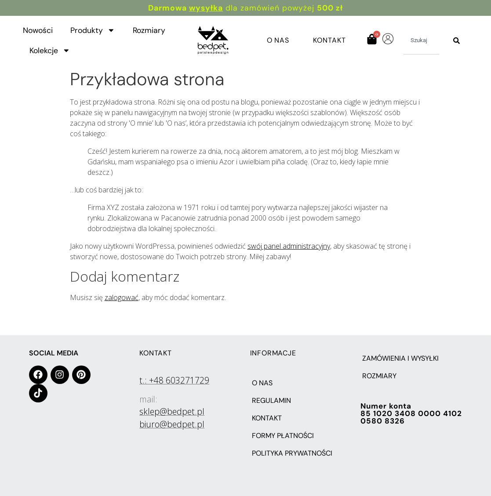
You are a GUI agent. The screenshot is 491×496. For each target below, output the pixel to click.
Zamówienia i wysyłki (400, 358)
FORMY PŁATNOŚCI (283, 435)
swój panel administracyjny (288, 246)
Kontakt (329, 40)
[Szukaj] (456, 40)
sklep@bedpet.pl (171, 411)
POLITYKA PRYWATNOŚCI (292, 453)
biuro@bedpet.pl (171, 424)
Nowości (38, 30)
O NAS (262, 382)
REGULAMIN (271, 400)
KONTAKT (267, 418)
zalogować (121, 297)
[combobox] (421, 40)
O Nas (278, 40)
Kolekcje (49, 50)
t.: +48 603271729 (174, 380)
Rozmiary (149, 30)
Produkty (92, 30)
